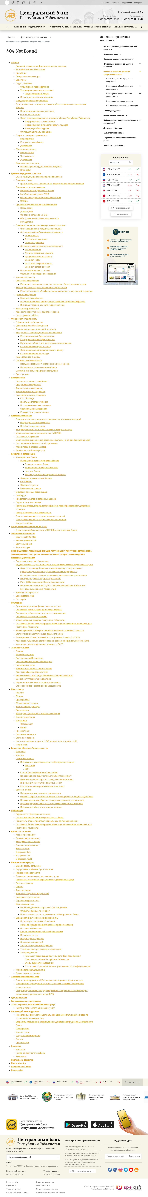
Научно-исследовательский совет (32, 381)
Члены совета (27, 156)
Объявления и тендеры (27, 703)
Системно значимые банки (29, 360)
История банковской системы (30, 69)
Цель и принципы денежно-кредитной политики (39, 177)
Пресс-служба (22, 731)
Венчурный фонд (24, 544)
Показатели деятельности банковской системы (39, 609)
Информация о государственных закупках (41, 166)
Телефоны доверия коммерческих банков (40, 949)
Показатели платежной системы (31, 616)
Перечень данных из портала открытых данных (43, 907)
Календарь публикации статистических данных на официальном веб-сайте (52, 641)
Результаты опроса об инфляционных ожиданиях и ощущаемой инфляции (56, 291)
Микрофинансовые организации (31, 492)
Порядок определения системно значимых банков (44, 364)
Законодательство (25, 596)
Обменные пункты (29, 485)
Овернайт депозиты (34, 242)
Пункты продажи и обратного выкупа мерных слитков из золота (51, 803)
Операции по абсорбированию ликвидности (41, 232)
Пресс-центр (17, 689)
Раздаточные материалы (28, 1035)
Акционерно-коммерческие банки (41, 467)
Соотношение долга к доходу (34, 353)
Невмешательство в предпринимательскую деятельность (44, 675)
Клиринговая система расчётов (31, 447)
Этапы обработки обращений (39, 963)
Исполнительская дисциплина (30, 970)
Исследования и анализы (28, 357)
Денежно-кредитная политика (32, 27)
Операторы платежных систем (35, 422)
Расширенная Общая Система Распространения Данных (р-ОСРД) (48, 637)
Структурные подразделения (34, 87)
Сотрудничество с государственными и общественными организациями (51, 104)
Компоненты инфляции (31, 298)
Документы (26, 145)
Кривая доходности (25, 277)
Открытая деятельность (27, 163)
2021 (27, 769)
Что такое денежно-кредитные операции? (41, 229)
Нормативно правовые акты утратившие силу (38, 682)
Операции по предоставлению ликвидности (41, 246)
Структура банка (24, 83)
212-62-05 (108, 19)
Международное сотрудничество (32, 100)
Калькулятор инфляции (27, 308)
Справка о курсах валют (27, 845)
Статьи (19, 1039)
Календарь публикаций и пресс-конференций (38, 713)
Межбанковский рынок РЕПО (34, 194)
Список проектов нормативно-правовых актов (38, 686)
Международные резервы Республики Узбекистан (40, 620)
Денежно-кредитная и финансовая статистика (38, 606)
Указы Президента (25, 654)
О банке (15, 27)
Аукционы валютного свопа (38, 256)
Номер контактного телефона (30, 1053)
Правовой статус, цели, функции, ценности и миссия (41, 66)
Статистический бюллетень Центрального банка (39, 634)
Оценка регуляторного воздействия (33, 679)
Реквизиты (21, 1056)
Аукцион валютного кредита (39, 253)
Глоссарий (21, 599)
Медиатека (21, 720)
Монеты (20, 755)
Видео (23, 727)
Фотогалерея (26, 724)
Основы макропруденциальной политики (36, 329)
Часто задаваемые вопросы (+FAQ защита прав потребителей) (46, 741)
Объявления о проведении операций (38, 274)
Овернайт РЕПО (32, 260)
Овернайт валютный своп (37, 267)
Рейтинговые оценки (30, 488)
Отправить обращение (31, 928)
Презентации (22, 710)
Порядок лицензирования (28, 502)
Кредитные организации (112, 27)
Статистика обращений (31, 942)
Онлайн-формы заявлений (28, 866)
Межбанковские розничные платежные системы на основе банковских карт (53, 440)
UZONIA (24, 201)
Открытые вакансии (30, 114)
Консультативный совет (32, 142)
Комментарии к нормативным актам (34, 668)
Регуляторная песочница (28, 973)
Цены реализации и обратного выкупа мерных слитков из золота (52, 800)
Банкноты (20, 751)
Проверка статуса (29, 935)
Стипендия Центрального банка (36, 132)
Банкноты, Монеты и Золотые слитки (29, 748)
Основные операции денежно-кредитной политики (40, 225)
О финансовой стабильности (29, 322)
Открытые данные (25, 904)
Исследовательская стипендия (35, 405)
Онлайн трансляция (25, 717)
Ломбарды (21, 495)
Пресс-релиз (26, 208)
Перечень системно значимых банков (38, 367)
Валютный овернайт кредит (38, 263)
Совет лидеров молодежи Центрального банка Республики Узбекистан (55, 118)
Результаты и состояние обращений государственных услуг (45, 879)
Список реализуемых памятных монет (39, 772)
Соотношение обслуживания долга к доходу (41, 350)
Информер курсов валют (28, 841)
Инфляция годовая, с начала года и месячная (42, 305)
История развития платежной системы (50, 1192)
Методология (26, 222)
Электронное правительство (25, 977)
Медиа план (21, 744)
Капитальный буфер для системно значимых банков (45, 343)
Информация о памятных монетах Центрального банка (47, 762)
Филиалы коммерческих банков (36, 478)
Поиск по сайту (18, 1063)
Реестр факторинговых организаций (33, 512)
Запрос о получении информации (36, 945)
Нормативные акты (25, 665)
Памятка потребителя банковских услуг (35, 1008)
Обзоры (19, 696)
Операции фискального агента (35, 270)
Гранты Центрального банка (34, 402)
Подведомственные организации (36, 97)
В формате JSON (24, 859)
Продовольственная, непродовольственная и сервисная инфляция (52, 301)
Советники (21, 80)
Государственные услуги (37, 94)
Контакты (16, 1046)
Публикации (17, 810)
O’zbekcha (105, 3)
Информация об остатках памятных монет (41, 783)
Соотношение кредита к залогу (35, 346)
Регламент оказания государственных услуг (37, 876)
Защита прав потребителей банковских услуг (33, 1004)
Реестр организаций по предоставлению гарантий (40, 516)
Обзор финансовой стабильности (32, 326)
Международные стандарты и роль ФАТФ (40, 578)
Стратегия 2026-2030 (26, 537)
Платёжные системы (92, 27)
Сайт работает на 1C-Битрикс (102, 1189)
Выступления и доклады (28, 706)
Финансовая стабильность (58, 27)
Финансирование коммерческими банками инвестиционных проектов (50, 630)
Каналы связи (22, 1032)
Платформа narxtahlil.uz (27, 315)
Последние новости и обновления (32, 561)
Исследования (76, 27)
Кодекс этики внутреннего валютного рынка (37, 312)
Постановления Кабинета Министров (34, 661)
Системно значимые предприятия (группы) (37, 371)
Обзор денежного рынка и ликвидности (39, 218)
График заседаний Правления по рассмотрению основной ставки (52, 183)
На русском (127, 3)
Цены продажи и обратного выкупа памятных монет (45, 776)
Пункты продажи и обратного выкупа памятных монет (47, 779)
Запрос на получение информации (32, 893)
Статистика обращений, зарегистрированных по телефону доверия (57, 966)
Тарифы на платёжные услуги (30, 450)
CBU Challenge (27, 398)
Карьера (20, 107)
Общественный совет (26, 149)
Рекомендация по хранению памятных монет (42, 786)
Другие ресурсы (19, 997)
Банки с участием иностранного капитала (45, 474)
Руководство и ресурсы (27, 592)
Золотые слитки (23, 790)
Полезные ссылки (24, 883)
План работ (25, 170)
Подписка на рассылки (22, 1060)
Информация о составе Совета (40, 121)
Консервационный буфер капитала (37, 336)
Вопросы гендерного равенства (31, 135)
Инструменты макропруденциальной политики (39, 332)
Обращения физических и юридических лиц (37, 918)
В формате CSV (23, 855)
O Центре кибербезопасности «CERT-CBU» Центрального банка (46, 530)
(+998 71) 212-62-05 (14, 1175)
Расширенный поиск (21, 1066)
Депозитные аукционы (36, 239)
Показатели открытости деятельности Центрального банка (49, 914)
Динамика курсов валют (28, 838)
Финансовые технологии (23, 533)
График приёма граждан (32, 938)
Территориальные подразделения (37, 90)
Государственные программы (26, 1001)
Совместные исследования (33, 409)
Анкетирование (23, 890)
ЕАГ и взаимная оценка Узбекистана (38, 589)
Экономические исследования (30, 391)
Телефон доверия (28, 952)
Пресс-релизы (22, 374)
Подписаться (134, 1156)
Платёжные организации (32, 426)
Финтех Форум (23, 547)
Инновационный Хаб (26, 540)
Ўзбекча (115, 3)
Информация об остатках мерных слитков (41, 807)
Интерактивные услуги (22, 862)
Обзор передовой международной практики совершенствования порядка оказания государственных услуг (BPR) (81, 1162)
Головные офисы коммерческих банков (39, 461)
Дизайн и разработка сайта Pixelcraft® (99, 1187)
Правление (21, 73)
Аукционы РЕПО (33, 249)
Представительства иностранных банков (36, 499)
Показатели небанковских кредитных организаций (41, 613)
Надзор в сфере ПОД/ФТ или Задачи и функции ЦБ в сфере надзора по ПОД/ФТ (54, 564)
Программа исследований (28, 384)
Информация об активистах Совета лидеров (46, 125)
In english (138, 3)
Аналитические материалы (29, 388)
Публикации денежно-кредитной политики (36, 204)
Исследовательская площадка (31, 395)
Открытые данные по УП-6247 (35, 911)
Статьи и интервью (25, 738)
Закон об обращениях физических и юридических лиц (46, 925)
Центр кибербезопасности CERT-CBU (29, 526)
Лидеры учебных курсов (37, 128)
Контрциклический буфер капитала (37, 339)
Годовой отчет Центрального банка (33, 814)
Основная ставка (24, 180)
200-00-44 (132, 19)
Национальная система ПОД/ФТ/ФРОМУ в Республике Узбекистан (52, 585)
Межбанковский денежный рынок (37, 190)
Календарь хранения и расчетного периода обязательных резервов (53, 284)
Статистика (129, 27)
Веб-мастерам (22, 848)
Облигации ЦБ (32, 235)
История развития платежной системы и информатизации (44, 429)
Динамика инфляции (26, 294)
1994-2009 (30, 765)
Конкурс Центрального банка (34, 412)
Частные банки (32, 471)
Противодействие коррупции (25, 1011)
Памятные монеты (25, 758)
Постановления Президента (29, 658)
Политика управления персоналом (37, 111)
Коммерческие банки (26, 457)
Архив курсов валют (21, 831)
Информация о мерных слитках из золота (40, 793)
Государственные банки (36, 464)
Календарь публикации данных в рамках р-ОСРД (39, 644)
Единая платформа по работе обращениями (41, 931)
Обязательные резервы (27, 280)
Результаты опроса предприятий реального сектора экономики (47, 821)
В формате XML (23, 852)
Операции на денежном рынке (30, 187)
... (136, 27)
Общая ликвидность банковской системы (40, 197)
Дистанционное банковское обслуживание (37, 443)
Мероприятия (27, 139)
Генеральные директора (28, 76)
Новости (20, 693)
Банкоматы (26, 481)
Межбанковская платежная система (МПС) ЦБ (38, 433)
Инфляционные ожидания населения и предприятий (41, 287)
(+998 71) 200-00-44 (51, 1175)
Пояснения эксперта (26, 734)
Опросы (19, 886)
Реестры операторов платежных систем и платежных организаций (48, 419)
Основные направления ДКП (34, 215)
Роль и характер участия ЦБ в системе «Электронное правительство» (49, 980)
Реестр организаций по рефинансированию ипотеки (41, 519)
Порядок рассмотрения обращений (37, 921)
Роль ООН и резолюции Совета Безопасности (42, 582)
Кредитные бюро (24, 523)
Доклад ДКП (26, 211)
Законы (19, 651)
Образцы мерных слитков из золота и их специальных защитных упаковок (56, 796)
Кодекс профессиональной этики (32, 672)
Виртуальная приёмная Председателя (34, 869)
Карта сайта (17, 1070)
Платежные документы (27, 436)
